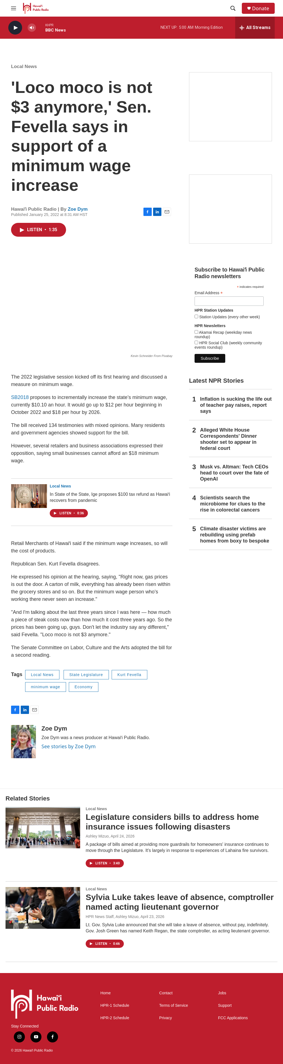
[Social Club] (230, 209)
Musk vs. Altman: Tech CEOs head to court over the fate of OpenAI (234, 473)
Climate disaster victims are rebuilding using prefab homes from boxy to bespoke (234, 535)
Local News (24, 66)
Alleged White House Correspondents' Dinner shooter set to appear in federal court (228, 439)
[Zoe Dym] (23, 741)
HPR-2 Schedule (114, 1018)
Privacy (165, 1018)
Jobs (222, 993)
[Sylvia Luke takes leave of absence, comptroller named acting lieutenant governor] (43, 908)
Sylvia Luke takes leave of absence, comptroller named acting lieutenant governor (180, 902)
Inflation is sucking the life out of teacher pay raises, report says (236, 405)
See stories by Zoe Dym (68, 746)
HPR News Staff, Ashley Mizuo (112, 916)
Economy (84, 687)
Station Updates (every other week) (229, 317)
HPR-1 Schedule (114, 1005)
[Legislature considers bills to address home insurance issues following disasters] (43, 827)
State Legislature (86, 674)
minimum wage (45, 687)
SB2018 (20, 397)
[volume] (31, 28)
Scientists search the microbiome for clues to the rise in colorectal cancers (232, 504)
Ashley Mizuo (97, 836)
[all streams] (255, 28)
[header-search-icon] (233, 8)
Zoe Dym (78, 209)
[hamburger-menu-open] (13, 8)
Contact (165, 993)
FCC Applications (233, 1018)
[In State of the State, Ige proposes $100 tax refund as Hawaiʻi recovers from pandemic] (29, 496)
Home (105, 993)
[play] (15, 28)
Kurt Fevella (129, 674)
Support (225, 1005)
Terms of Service (173, 1005)
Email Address (209, 293)
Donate (260, 8)
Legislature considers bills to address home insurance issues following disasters (172, 821)
